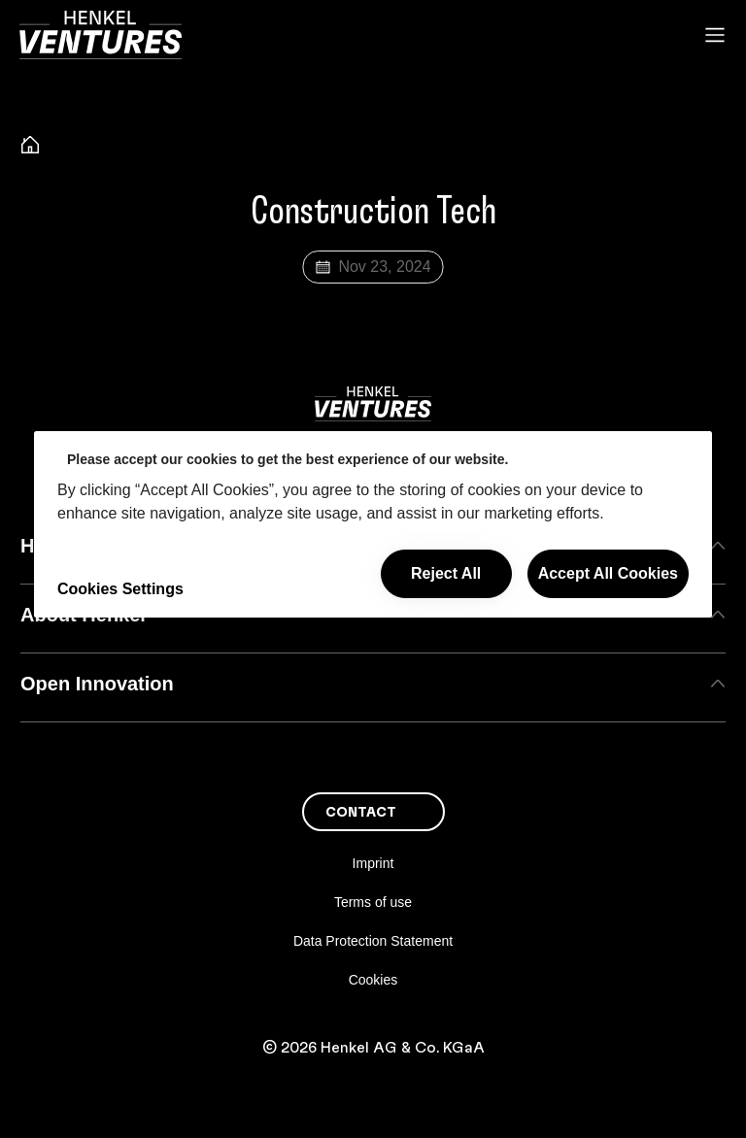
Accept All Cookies (608, 573)
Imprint (373, 863)
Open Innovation (373, 683)
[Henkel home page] (30, 147)
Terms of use (373, 902)
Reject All (446, 573)
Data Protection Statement (373, 941)
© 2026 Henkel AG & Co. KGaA (373, 1047)
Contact (360, 813)
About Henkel (373, 614)
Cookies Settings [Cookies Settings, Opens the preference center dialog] (120, 589)
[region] (373, 525)
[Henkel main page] (100, 35)
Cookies (373, 979)
